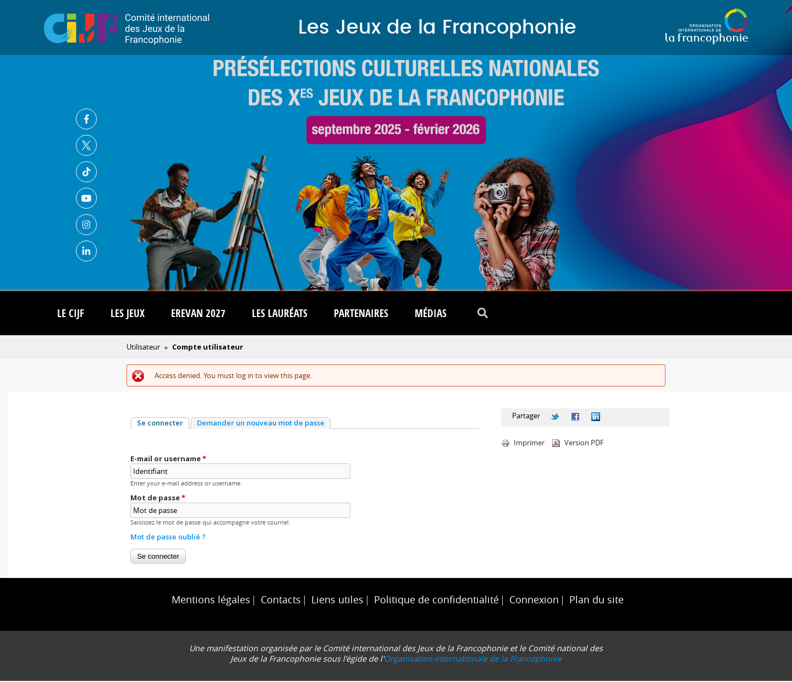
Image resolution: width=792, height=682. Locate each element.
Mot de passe (157, 499)
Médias (431, 314)
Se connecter (163, 424)
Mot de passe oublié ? (168, 538)
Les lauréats (279, 314)
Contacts (281, 600)
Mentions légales (211, 600)
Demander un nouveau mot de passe (260, 424)
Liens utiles (337, 600)
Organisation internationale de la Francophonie (473, 659)
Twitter (86, 145)
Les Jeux (128, 314)
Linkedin (86, 251)
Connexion (534, 600)
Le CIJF (70, 314)
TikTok (86, 171)
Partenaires (361, 314)
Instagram (86, 224)
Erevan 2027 (198, 314)
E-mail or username (168, 460)
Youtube (86, 198)
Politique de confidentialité (436, 600)
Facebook (86, 118)
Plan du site (596, 600)
